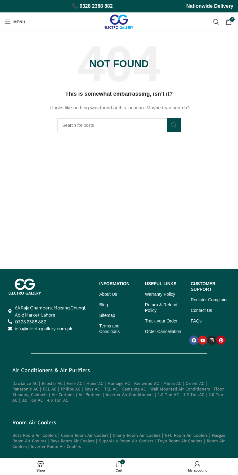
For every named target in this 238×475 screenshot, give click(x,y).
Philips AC (70, 389)
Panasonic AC (26, 389)
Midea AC (172, 383)
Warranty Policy (160, 294)
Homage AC (119, 383)
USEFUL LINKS (161, 283)
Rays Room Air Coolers (73, 441)
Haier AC (94, 383)
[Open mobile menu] (15, 22)
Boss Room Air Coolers (34, 435)
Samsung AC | (136, 389)
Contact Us (201, 310)
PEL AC (49, 389)
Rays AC (92, 389)
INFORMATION (114, 283)
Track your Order (161, 320)
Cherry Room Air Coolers (137, 435)
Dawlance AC (24, 383)
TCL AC (111, 389)
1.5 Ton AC (193, 395)
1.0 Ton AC (168, 395)
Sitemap (107, 315)
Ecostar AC (52, 383)
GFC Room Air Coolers (186, 435)
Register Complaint (209, 299)
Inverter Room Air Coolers (56, 447)
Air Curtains (63, 395)
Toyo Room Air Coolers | (182, 441)
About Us (108, 294)
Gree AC (74, 383)
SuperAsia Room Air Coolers (126, 441)
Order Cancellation (163, 331)
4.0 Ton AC (57, 400)
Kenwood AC (146, 383)
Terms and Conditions (109, 328)
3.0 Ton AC (32, 400)
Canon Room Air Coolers (84, 435)
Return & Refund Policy (161, 307)
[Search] (216, 22)
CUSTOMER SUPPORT (203, 286)
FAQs (196, 320)
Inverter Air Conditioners (129, 395)
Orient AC (195, 383)
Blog (103, 304)
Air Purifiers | (92, 395)
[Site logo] (119, 21)
